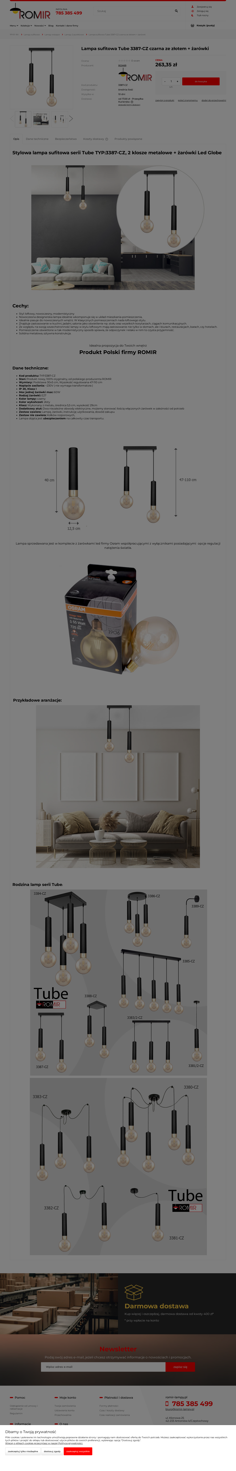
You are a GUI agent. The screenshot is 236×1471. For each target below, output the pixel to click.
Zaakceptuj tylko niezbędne (23, 1451)
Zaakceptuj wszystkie (78, 1451)
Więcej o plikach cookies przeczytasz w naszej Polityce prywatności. (44, 1443)
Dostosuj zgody (52, 1451)
